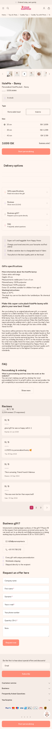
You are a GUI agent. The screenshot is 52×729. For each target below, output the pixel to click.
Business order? (44, 143)
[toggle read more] (26, 390)
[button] (9, 74)
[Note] (26, 631)
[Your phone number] (26, 612)
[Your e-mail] (26, 604)
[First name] (26, 589)
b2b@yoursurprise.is (16, 541)
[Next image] (49, 74)
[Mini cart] (48, 8)
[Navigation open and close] (3, 8)
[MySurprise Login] (44, 8)
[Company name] (26, 581)
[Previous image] (3, 74)
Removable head (13, 112)
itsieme (38, 112)
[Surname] (26, 597)
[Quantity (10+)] (26, 620)
